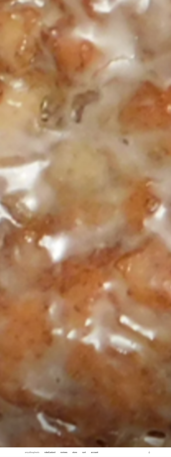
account (94, 452)
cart (84, 452)
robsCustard (49, 452)
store (74, 452)
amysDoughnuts (32, 452)
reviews (63, 452)
